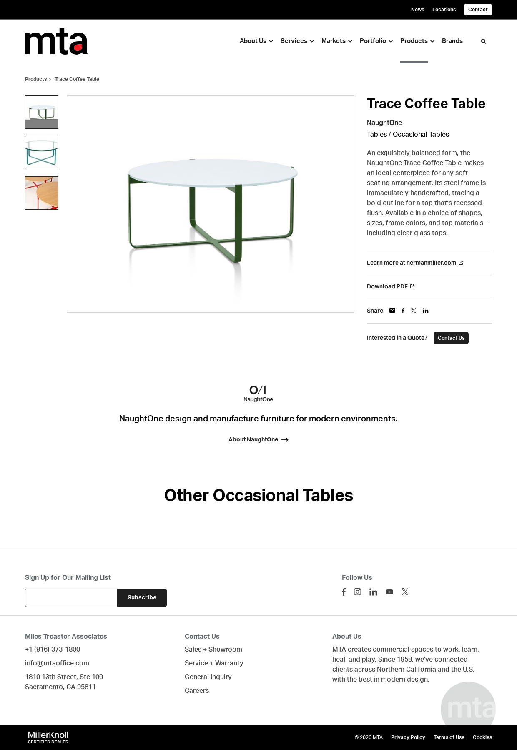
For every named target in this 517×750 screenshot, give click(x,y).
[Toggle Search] (483, 41)
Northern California (406, 669)
